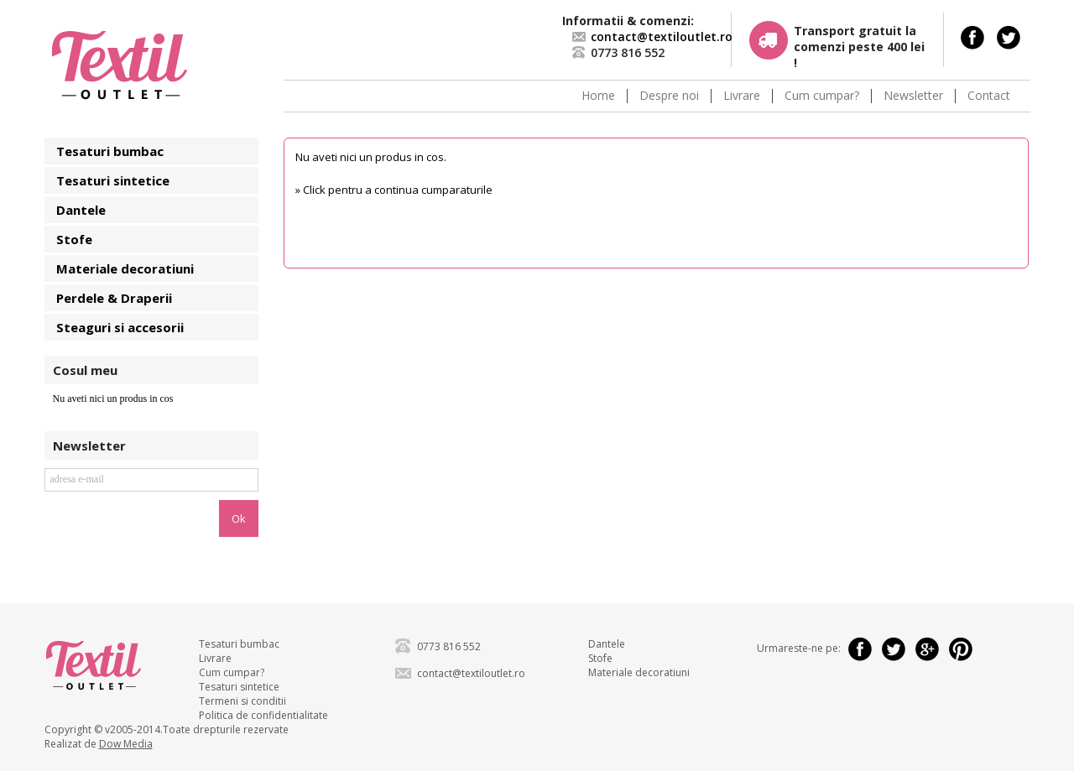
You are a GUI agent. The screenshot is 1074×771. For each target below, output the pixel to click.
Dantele (81, 209)
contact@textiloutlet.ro (662, 36)
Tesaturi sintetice (112, 180)
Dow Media (126, 744)
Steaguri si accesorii (120, 327)
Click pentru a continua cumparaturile (398, 189)
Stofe (74, 239)
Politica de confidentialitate (263, 715)
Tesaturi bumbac (110, 151)
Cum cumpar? (822, 96)
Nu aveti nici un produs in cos (113, 398)
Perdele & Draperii (114, 297)
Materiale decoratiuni (125, 268)
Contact (988, 96)
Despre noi (669, 96)
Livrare (741, 96)
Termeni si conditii (242, 701)
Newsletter (913, 96)
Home (598, 96)
